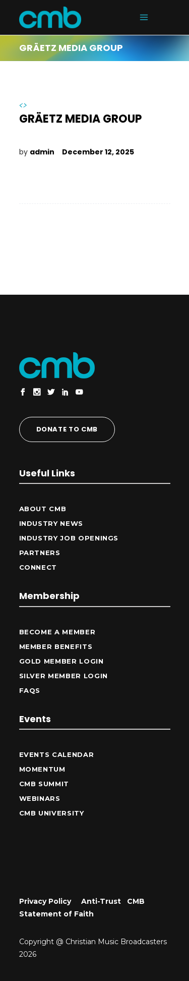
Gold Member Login (61, 661)
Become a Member (57, 632)
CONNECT (38, 567)
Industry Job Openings (69, 538)
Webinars (39, 798)
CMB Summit (44, 784)
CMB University (51, 813)
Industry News (51, 523)
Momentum (42, 769)
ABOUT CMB (43, 509)
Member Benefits (56, 646)
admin (42, 152)
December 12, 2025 (98, 152)
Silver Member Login (63, 676)
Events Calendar (56, 754)
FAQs (30, 690)
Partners (39, 553)
